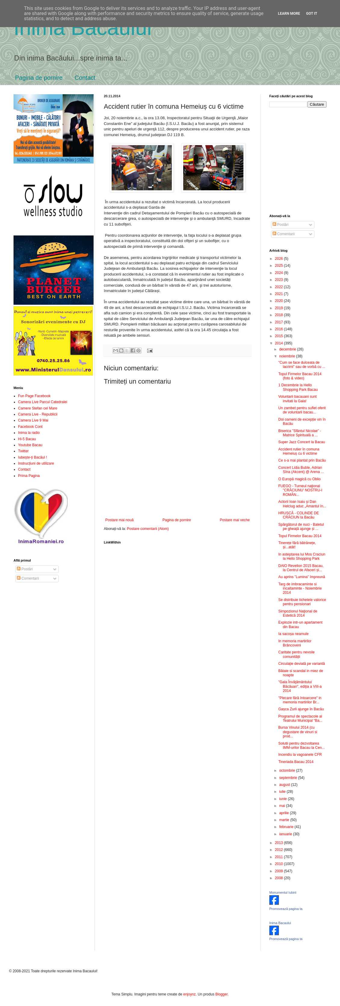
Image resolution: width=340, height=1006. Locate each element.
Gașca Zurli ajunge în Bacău (301, 709)
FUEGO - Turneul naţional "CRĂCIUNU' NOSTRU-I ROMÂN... (300, 490)
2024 (279, 273)
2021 (279, 294)
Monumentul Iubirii (282, 892)
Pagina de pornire (39, 77)
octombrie (287, 770)
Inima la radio (29, 433)
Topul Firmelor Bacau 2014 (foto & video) (299, 376)
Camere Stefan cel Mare (37, 408)
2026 (279, 259)
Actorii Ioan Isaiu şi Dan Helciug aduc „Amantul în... (302, 504)
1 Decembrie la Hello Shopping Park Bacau (298, 387)
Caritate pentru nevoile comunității (296, 654)
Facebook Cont (30, 427)
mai (282, 806)
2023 (279, 280)
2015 (279, 336)
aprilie (284, 813)
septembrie (288, 778)
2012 (279, 850)
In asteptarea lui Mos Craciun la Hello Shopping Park (301, 556)
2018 (279, 315)
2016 (279, 329)
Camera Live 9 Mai (33, 420)
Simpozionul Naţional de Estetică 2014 (297, 613)
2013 (279, 843)
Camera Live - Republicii (37, 414)
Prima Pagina (29, 476)
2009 (279, 871)
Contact (85, 77)
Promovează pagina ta (285, 909)
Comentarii (28, 578)
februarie (287, 827)
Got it (311, 13)
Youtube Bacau (30, 445)
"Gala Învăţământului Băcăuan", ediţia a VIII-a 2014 (300, 686)
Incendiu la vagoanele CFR (300, 754)
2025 (279, 265)
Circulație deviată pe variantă (301, 664)
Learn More (289, 13)
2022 (279, 287)
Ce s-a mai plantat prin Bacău (302, 460)
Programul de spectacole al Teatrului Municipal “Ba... (300, 718)
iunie (283, 799)
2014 (279, 343)
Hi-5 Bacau (27, 439)
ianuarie (286, 834)
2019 (279, 308)
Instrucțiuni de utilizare (36, 463)
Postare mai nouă (119, 520)
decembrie (288, 349)
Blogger (221, 994)
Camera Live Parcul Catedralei (42, 402)
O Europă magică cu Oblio (299, 479)
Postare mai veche (235, 520)
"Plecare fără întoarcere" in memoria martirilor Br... (299, 700)
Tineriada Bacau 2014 (296, 762)
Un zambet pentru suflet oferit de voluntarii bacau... (302, 410)
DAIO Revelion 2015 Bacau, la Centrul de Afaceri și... (300, 568)
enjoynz (189, 994)
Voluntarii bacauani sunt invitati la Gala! (297, 398)
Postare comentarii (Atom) (148, 529)
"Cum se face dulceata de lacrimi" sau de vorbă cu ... (301, 364)
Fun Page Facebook (34, 396)
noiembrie (287, 356)
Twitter (23, 451)
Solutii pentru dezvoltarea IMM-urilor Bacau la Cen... (301, 745)
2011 (279, 857)
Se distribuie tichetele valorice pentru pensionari (302, 602)
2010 (279, 864)
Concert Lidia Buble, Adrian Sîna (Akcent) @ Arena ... (301, 470)
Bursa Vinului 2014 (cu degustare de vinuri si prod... (297, 731)
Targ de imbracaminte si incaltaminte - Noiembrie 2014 (300, 588)
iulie (283, 792)
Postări (25, 569)
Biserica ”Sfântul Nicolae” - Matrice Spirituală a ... (299, 433)
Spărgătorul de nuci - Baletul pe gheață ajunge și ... (301, 526)
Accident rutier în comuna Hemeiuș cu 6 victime (298, 451)
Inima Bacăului (83, 27)
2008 (279, 878)
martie (284, 820)
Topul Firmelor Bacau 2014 (299, 536)
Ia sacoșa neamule (293, 634)
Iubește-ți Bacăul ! (32, 457)
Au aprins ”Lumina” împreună (301, 577)
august (285, 785)
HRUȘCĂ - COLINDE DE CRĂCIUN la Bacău (298, 515)
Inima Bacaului (280, 923)
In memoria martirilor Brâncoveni (294, 643)
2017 (279, 322)
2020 (279, 301)
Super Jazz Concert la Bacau (301, 442)
